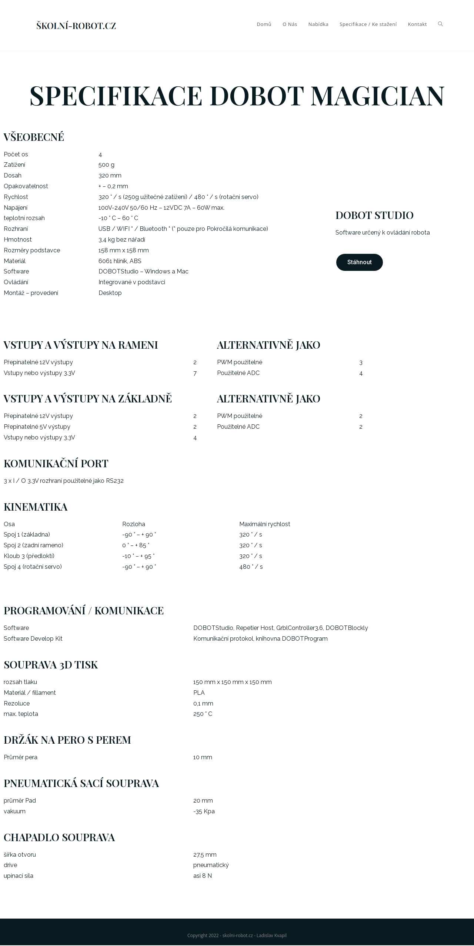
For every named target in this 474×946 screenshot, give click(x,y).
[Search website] (440, 24)
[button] (360, 262)
